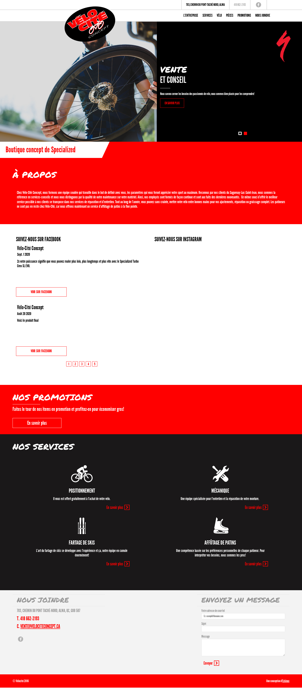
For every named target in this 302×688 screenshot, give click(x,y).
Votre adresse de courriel (213, 611)
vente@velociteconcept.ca (40, 626)
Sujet (203, 624)
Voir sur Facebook (41, 291)
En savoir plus (37, 423)
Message (205, 636)
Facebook (258, 4)
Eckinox (285, 681)
